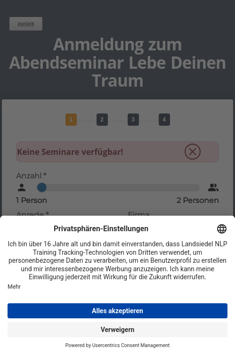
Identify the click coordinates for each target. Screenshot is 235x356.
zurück (25, 23)
